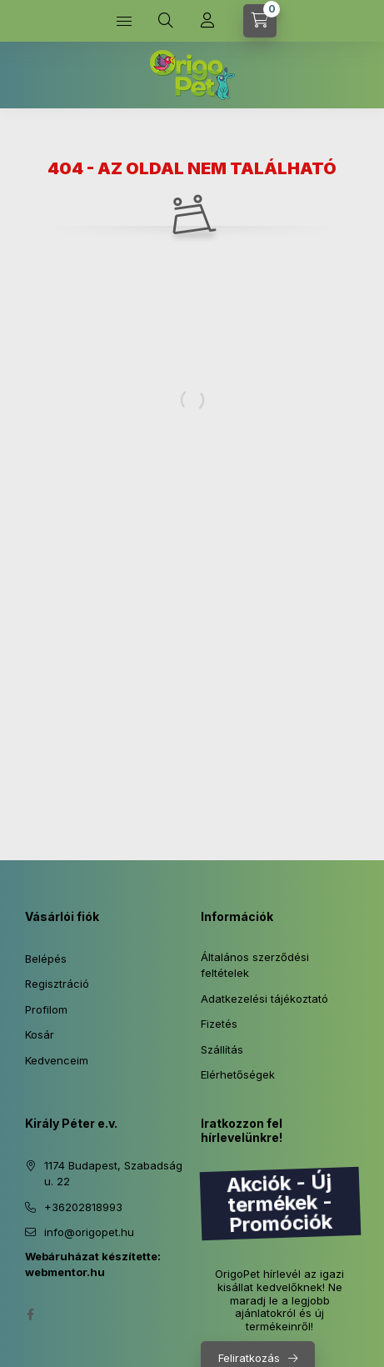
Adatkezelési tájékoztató (264, 998)
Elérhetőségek (238, 1074)
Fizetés (219, 1023)
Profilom (46, 1009)
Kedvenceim (56, 1060)
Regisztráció (57, 983)
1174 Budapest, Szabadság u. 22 (113, 1174)
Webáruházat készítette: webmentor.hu (93, 1264)
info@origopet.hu (89, 1232)
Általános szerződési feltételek (255, 965)
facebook (30, 1314)
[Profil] (207, 21)
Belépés (46, 958)
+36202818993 (83, 1207)
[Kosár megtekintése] (260, 21)
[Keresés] (165, 21)
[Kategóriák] (124, 21)
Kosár (39, 1034)
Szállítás (222, 1049)
